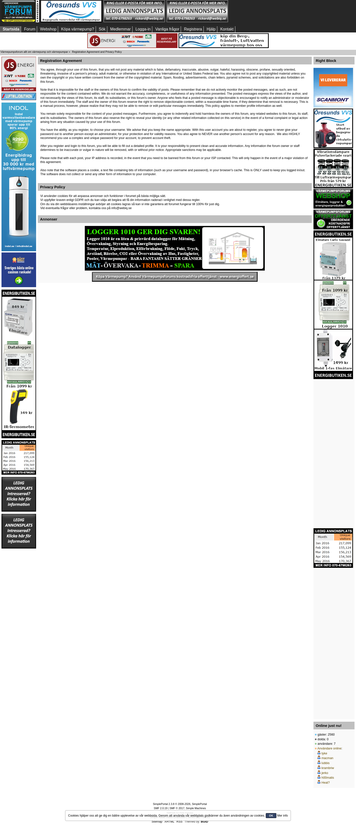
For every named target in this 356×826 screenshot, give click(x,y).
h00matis (327, 777)
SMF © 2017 (177, 808)
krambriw (327, 768)
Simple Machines (196, 808)
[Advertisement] (260, 11)
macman (327, 758)
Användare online (329, 748)
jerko (324, 773)
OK (271, 815)
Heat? (325, 782)
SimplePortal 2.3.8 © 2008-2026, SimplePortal (180, 803)
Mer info (282, 815)
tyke (324, 753)
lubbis (325, 763)
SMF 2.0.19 (160, 808)
